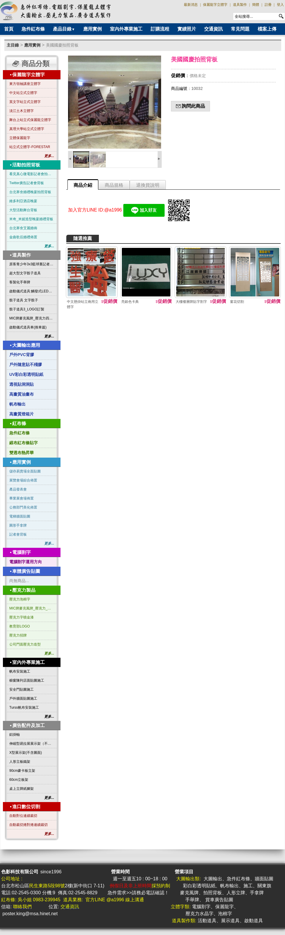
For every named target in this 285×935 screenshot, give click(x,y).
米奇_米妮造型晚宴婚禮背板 (31, 219)
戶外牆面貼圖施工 (23, 698)
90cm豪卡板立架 (22, 771)
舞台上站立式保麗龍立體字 (30, 120)
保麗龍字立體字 (215, 5)
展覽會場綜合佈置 (23, 480)
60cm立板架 (18, 780)
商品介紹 (83, 185)
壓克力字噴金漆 (21, 617)
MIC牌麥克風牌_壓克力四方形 (31, 318)
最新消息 (191, 5)
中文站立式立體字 (23, 93)
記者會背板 (18, 534)
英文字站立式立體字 (25, 102)
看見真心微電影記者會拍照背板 (31, 174)
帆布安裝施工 (19, 671)
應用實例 (92, 28)
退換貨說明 (147, 185)
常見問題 (240, 28)
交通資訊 (213, 28)
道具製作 (240, 5)
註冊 (268, 5)
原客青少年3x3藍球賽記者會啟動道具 (31, 264)
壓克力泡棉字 (19, 599)
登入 (280, 5)
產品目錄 (64, 28)
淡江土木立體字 (21, 111)
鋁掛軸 (14, 735)
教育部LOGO (19, 626)
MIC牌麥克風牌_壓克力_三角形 (31, 608)
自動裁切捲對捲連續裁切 (28, 825)
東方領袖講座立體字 (25, 84)
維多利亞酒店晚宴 (23, 201)
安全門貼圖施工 (21, 689)
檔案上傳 (267, 28)
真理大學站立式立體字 (26, 129)
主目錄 (13, 45)
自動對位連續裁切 (23, 816)
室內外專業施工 (126, 28)
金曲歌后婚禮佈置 (23, 237)
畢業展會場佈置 (21, 498)
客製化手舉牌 (19, 282)
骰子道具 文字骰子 (23, 300)
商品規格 (114, 185)
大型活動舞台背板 (23, 210)
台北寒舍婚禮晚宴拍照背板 (30, 192)
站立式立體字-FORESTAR (29, 147)
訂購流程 (160, 28)
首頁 (8, 28)
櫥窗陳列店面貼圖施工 (26, 680)
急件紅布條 (33, 28)
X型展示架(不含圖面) (25, 753)
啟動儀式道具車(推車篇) (28, 327)
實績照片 (186, 28)
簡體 (255, 5)
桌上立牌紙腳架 (21, 789)
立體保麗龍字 (19, 138)
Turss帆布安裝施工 (24, 707)
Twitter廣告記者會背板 (26, 183)
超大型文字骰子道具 (25, 273)
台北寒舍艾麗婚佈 (23, 228)
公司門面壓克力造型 (25, 644)
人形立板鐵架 (19, 762)
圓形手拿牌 (18, 525)
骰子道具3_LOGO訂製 (26, 309)
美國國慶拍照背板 (62, 45)
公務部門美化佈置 (23, 507)
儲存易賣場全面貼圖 (25, 471)
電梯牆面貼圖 (19, 516)
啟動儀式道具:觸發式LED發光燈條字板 (31, 291)
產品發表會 (18, 489)
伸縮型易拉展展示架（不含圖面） (31, 744)
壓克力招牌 (18, 635)
